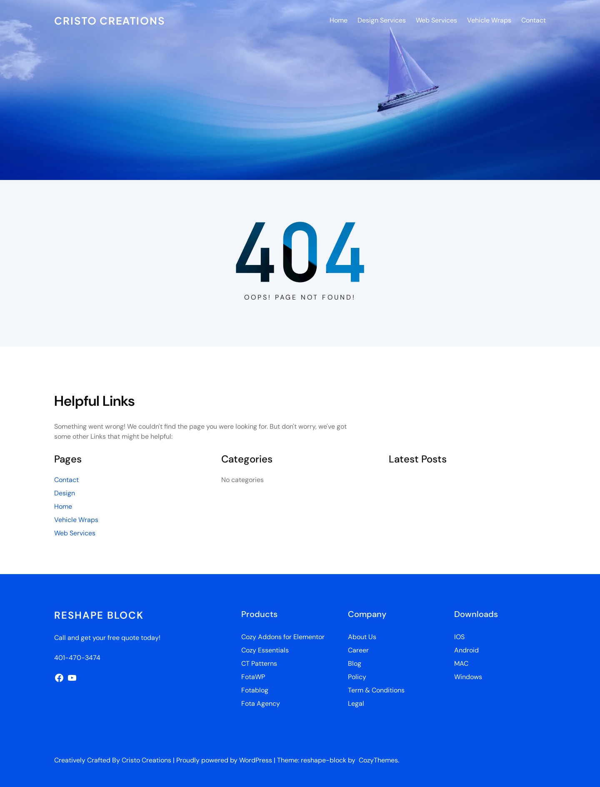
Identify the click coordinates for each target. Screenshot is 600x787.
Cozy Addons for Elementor (283, 636)
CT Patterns (259, 663)
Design (64, 493)
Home (63, 506)
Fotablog (254, 690)
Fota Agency (260, 703)
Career (358, 650)
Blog (354, 663)
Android (466, 650)
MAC (461, 663)
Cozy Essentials (265, 650)
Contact (66, 479)
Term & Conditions (376, 690)
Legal (356, 703)
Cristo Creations (109, 20)
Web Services (74, 533)
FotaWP (253, 676)
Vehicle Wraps (76, 519)
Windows (468, 676)
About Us (362, 636)
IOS (459, 636)
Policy (357, 676)
